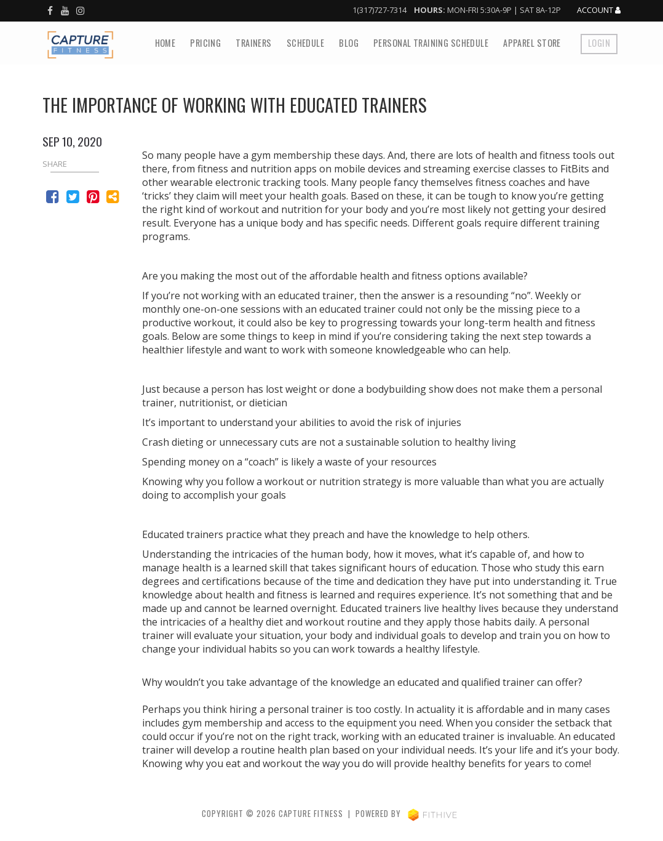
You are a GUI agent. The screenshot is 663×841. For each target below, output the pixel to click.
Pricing (205, 42)
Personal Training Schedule (430, 42)
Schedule (305, 42)
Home (165, 42)
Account (599, 10)
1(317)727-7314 (379, 9)
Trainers (253, 42)
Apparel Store (532, 42)
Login (599, 42)
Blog (349, 42)
